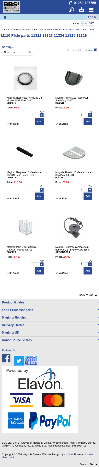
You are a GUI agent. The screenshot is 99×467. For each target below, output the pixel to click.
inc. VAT (89, 23)
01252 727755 (85, 3)
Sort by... (8, 47)
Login (92, 17)
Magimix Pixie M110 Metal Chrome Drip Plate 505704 (73, 175)
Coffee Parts (31, 29)
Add (39, 121)
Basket (81, 10)
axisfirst (68, 454)
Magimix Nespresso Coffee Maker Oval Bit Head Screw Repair (25, 175)
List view (88, 50)
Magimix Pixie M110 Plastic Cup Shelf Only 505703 (73, 100)
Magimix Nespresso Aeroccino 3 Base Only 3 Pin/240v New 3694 (73, 249)
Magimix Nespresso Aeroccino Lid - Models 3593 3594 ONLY (25, 100)
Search (72, 10)
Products (17, 29)
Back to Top (86, 295)
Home (5, 17)
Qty (42, 111)
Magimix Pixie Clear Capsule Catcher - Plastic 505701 (25, 249)
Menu (91, 10)
